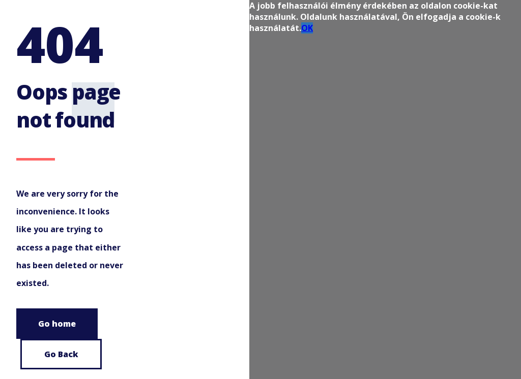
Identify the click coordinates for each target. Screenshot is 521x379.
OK (307, 28)
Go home (57, 323)
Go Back (61, 354)
